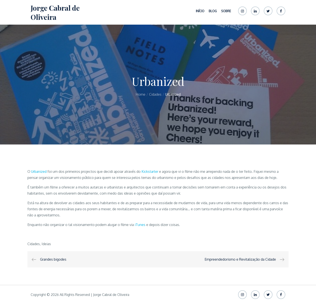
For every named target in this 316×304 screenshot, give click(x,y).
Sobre (226, 11)
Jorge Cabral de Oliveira (55, 12)
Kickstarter (149, 171)
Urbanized (39, 171)
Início (200, 11)
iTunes (140, 224)
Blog (213, 11)
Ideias (46, 244)
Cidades (33, 244)
